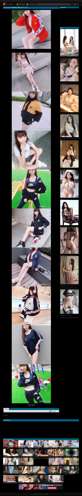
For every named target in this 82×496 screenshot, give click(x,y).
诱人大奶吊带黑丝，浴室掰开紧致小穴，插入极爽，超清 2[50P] (71, 456)
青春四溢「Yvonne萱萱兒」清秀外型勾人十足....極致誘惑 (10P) (56, 448)
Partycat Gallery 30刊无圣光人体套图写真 (26, 456)
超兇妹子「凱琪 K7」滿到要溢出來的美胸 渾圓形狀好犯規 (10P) (69, 139)
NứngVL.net (8, 4)
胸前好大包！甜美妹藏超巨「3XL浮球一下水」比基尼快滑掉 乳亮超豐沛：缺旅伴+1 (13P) (56, 456)
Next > (33, 405)
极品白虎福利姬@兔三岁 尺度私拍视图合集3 (56, 483)
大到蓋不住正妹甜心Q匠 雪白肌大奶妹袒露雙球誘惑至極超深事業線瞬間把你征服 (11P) (10, 465)
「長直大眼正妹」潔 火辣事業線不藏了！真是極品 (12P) (41, 474)
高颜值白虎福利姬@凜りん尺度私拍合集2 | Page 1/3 (69, 255)
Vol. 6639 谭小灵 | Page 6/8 (64, 169)
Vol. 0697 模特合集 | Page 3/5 (65, 58)
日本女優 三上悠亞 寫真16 (68, 474)
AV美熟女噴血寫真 (6, 456)
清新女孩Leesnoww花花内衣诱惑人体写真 (26, 465)
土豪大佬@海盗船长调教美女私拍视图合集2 (10, 483)
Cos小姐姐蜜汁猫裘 (6, 448)
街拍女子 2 (5, 474)
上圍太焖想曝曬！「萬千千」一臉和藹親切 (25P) (41, 448)
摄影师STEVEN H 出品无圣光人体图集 (40, 456)
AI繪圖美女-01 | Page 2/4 (64, 199)
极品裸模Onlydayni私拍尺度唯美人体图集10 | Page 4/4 (69, 226)
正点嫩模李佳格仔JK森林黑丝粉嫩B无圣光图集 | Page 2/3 (69, 288)
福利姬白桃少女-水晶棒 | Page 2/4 (66, 315)
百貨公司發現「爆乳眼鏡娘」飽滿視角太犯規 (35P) (26, 448)
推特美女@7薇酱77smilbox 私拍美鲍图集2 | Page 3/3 (69, 317)
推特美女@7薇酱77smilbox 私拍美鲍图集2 (41, 458)
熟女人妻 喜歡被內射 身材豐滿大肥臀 (25, 483)
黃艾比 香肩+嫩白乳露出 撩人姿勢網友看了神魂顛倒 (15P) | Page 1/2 (69, 83)
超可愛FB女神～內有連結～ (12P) (55, 474)
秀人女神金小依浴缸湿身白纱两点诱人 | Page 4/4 (68, 113)
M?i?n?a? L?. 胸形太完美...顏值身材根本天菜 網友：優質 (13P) (71, 465)
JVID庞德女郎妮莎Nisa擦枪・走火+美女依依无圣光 (26, 474)
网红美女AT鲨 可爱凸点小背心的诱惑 (55, 465)
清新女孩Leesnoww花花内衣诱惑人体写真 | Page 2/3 (69, 285)
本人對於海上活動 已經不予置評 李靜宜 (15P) (71, 448)
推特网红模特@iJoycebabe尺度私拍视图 (41, 483)
